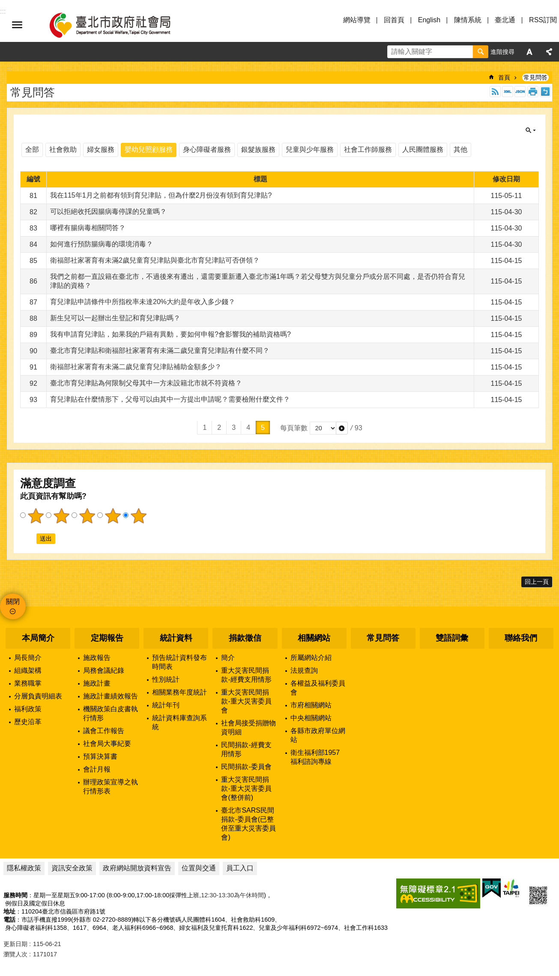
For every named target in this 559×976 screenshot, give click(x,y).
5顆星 (138, 516)
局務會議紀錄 (103, 670)
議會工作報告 (103, 730)
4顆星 (113, 516)
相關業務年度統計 (179, 692)
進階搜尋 (502, 51)
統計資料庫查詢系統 (179, 722)
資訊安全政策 (72, 868)
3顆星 (87, 516)
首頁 (504, 77)
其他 (460, 149)
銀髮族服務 (258, 149)
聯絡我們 (521, 637)
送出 (28, 538)
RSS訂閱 (543, 20)
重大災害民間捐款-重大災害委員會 (246, 701)
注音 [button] (545, 91)
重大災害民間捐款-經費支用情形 (246, 675)
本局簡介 (38, 637)
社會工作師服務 (368, 149)
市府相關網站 (311, 705)
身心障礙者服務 (207, 149)
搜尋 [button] (480, 51)
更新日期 (15, 944)
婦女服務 (100, 149)
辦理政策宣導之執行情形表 (110, 786)
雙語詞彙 (452, 637)
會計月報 (97, 769)
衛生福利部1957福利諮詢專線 (315, 757)
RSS (495, 91)
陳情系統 (467, 20)
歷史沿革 (28, 721)
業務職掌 (28, 683)
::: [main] (9, 68)
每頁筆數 (294, 428)
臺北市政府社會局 (120, 25)
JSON (520, 91)
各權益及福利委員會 (317, 688)
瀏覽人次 (15, 954)
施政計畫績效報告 (110, 696)
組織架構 (28, 670)
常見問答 (535, 77)
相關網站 (314, 637)
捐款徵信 (245, 637)
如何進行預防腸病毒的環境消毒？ (101, 244)
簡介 (228, 657)
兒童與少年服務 (310, 149)
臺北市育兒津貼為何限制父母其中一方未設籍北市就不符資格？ (146, 383)
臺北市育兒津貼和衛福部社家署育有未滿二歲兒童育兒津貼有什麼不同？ (159, 350)
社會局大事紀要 (107, 743)
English (429, 20)
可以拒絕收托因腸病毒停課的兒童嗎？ (108, 211)
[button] (342, 428)
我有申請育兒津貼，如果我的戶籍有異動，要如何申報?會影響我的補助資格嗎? (170, 334)
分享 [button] (549, 52)
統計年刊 (165, 705)
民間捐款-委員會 (246, 766)
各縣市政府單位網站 (317, 735)
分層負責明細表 (38, 696)
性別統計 (165, 679)
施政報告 (97, 657)
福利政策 (28, 709)
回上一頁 (537, 581)
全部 (32, 149)
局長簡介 (28, 657)
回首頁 (394, 20)
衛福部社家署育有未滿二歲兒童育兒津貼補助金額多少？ (135, 366)
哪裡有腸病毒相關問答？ (88, 227)
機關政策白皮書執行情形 (110, 713)
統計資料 (176, 637)
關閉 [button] (531, 130)
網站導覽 (357, 20)
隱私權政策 (24, 868)
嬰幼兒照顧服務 (149, 149)
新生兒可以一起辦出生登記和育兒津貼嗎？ (115, 318)
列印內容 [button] (532, 91)
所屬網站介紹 (311, 657)
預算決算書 (100, 756)
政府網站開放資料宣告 (137, 868)
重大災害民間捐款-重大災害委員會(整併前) (246, 788)
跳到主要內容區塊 (4, 4)
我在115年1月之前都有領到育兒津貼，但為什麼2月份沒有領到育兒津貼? (161, 195)
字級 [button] (529, 52)
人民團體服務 (422, 149)
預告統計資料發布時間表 (179, 662)
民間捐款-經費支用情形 (246, 749)
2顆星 (61, 516)
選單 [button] (17, 24)
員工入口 (240, 868)
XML (507, 91)
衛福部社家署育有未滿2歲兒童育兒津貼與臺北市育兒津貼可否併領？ (155, 260)
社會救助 (63, 149)
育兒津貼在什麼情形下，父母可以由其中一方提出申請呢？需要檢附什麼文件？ (170, 399)
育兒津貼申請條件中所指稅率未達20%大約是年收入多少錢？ (142, 301)
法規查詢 (304, 670)
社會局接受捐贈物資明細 (248, 727)
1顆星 (35, 516)
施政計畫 (97, 683)
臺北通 (505, 20)
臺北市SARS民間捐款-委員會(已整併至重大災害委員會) (248, 824)
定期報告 (107, 637)
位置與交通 (199, 868)
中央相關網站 (311, 718)
